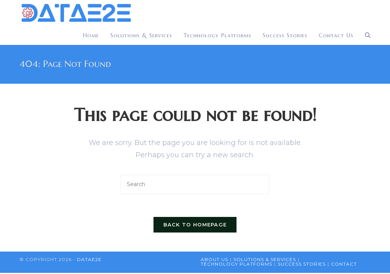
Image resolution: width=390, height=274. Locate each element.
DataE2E (89, 259)
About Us (214, 259)
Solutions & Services (264, 259)
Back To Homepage (195, 224)
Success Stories (302, 264)
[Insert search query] (195, 184)
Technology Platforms (236, 264)
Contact (344, 264)
